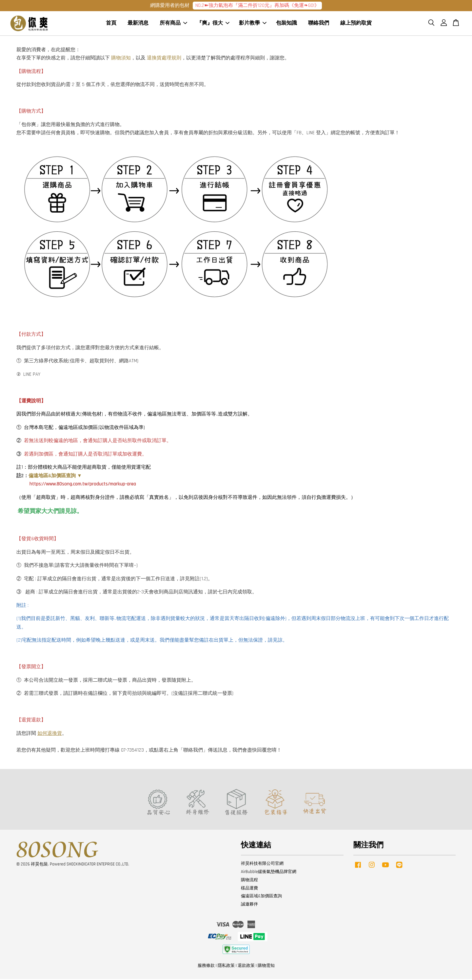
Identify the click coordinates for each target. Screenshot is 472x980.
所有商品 (173, 23)
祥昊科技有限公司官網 (262, 864)
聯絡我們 (318, 23)
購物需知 (266, 966)
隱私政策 (226, 966)
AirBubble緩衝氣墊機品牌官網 (268, 872)
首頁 (111, 23)
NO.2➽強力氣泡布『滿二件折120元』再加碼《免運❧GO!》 (257, 5)
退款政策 (246, 966)
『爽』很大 (213, 23)
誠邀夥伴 (249, 905)
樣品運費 (249, 889)
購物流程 (249, 881)
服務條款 (206, 966)
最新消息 (138, 23)
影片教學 (252, 23)
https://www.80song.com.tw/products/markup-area (83, 485)
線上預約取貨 (356, 23)
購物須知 (121, 59)
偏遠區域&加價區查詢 (261, 897)
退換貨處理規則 (164, 59)
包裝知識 (286, 23)
